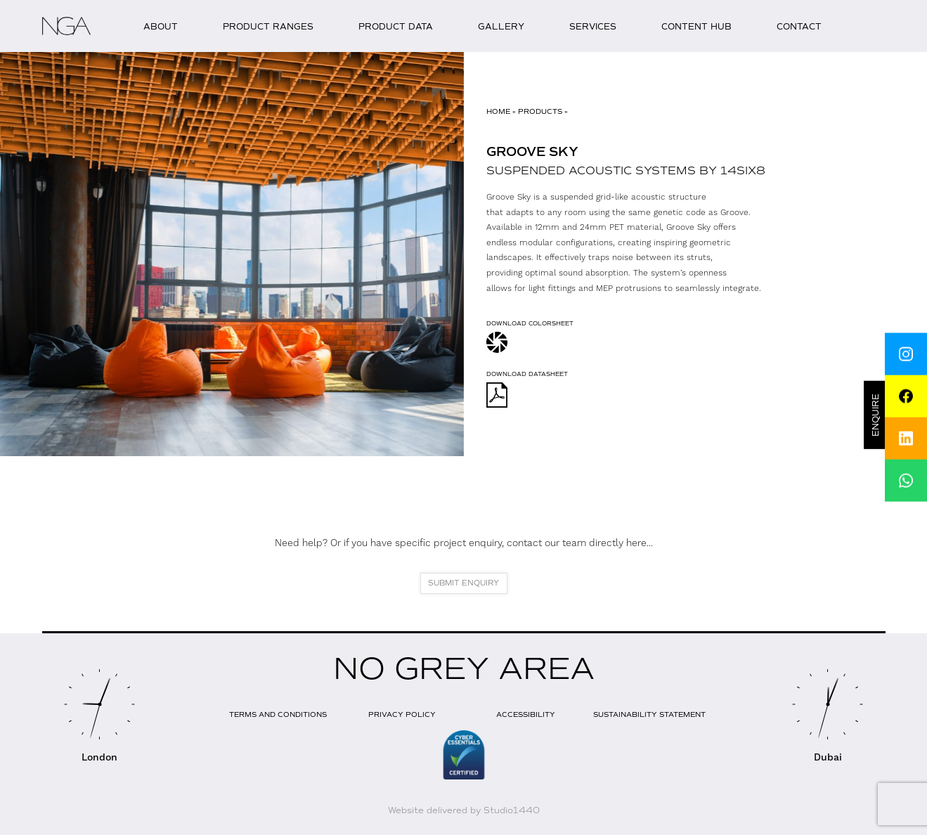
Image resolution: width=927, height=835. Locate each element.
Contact (799, 27)
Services (592, 27)
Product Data (395, 27)
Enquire (876, 415)
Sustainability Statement (649, 714)
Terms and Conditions (278, 714)
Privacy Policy (402, 714)
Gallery (501, 27)
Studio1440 (512, 810)
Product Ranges (268, 27)
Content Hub (696, 27)
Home (498, 111)
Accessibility (525, 714)
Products (540, 111)
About (160, 27)
